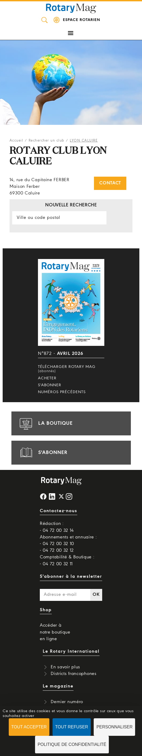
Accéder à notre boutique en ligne (55, 632)
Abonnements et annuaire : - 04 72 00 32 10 (68, 540)
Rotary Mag (71, 8)
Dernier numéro (67, 701)
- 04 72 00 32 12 (57, 550)
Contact (110, 183)
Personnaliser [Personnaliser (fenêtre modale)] (114, 727)
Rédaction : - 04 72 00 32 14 (57, 527)
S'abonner (49, 385)
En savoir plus (65, 667)
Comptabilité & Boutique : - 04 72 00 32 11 (67, 560)
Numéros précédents (62, 392)
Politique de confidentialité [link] (72, 744)
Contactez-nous (58, 510)
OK (96, 594)
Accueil (16, 141)
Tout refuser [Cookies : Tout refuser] (71, 727)
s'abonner (42, 453)
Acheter (47, 378)
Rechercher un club (46, 141)
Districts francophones (73, 673)
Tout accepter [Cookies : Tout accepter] (29, 727)
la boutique (45, 423)
